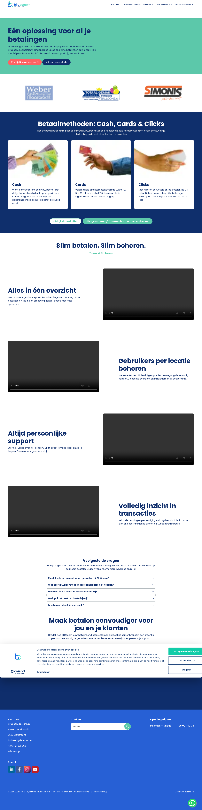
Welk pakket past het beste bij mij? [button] (68, 598)
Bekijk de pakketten (65, 221)
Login (162, 4)
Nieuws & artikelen (183, 14)
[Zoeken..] (101, 726)
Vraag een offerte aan (73, 647)
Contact (177, 4)
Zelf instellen (179, 793)
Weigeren (178, 802)
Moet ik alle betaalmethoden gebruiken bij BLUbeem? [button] (78, 578)
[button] (39, 93)
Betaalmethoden (131, 14)
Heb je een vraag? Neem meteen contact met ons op (117, 221)
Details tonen (43, 804)
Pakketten (115, 14)
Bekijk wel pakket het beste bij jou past (119, 647)
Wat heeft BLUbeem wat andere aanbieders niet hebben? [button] (81, 584)
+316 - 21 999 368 (17, 745)
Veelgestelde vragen (143, 4)
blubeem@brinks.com (20, 740)
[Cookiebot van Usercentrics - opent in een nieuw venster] (18, 804)
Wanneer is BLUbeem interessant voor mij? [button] (72, 591)
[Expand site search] (191, 4)
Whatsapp (14, 751)
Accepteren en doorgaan (178, 784)
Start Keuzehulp (56, 62)
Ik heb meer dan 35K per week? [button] (66, 605)
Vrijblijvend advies (25, 62)
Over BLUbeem (163, 14)
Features (147, 14)
